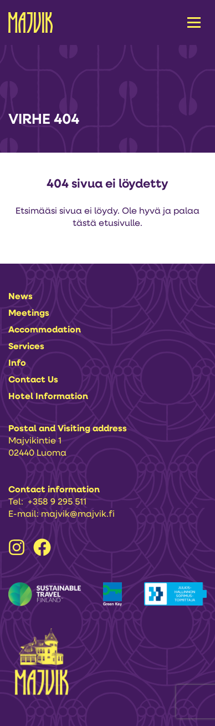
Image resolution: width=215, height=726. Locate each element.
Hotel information (48, 396)
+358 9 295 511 (57, 502)
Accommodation (44, 330)
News (20, 297)
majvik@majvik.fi (78, 514)
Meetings (28, 313)
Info (17, 363)
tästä (84, 223)
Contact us (33, 380)
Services (26, 346)
